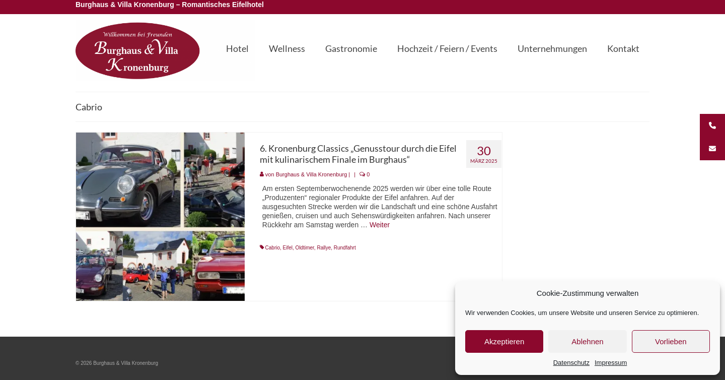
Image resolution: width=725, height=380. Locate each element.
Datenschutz (571, 362)
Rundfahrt (345, 247)
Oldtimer (305, 247)
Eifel (288, 247)
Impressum (611, 362)
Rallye (324, 247)
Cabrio (272, 247)
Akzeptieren (504, 341)
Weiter (380, 225)
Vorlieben (671, 341)
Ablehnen (587, 341)
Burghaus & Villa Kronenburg (311, 174)
